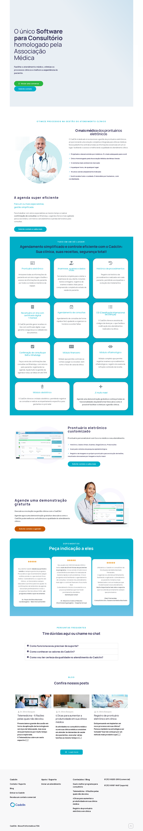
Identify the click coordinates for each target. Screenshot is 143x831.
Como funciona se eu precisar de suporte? (54, 646)
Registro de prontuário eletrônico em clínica (106, 717)
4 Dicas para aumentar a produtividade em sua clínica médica (71, 719)
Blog (12, 788)
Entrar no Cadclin (17, 793)
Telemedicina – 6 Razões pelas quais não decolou (30, 717)
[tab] (71, 646)
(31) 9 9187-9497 (113, 785)
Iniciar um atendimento (51, 784)
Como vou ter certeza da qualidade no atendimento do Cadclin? (66, 657)
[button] (28, 83)
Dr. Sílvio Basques (27, 712)
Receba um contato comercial (23, 797)
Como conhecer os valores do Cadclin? (52, 651)
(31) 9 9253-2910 (113, 779)
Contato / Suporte (18, 784)
